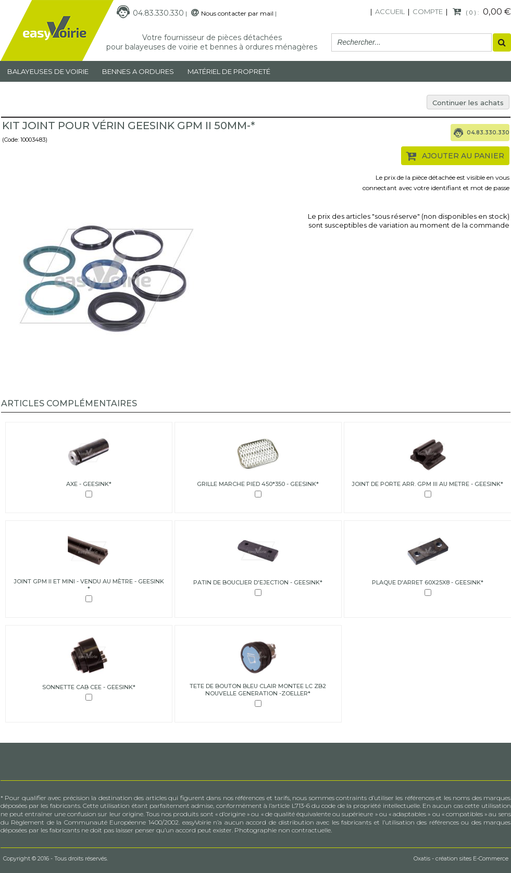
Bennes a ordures (138, 71)
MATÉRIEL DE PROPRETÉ (229, 71)
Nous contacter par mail (237, 13)
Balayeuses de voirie (48, 71)
